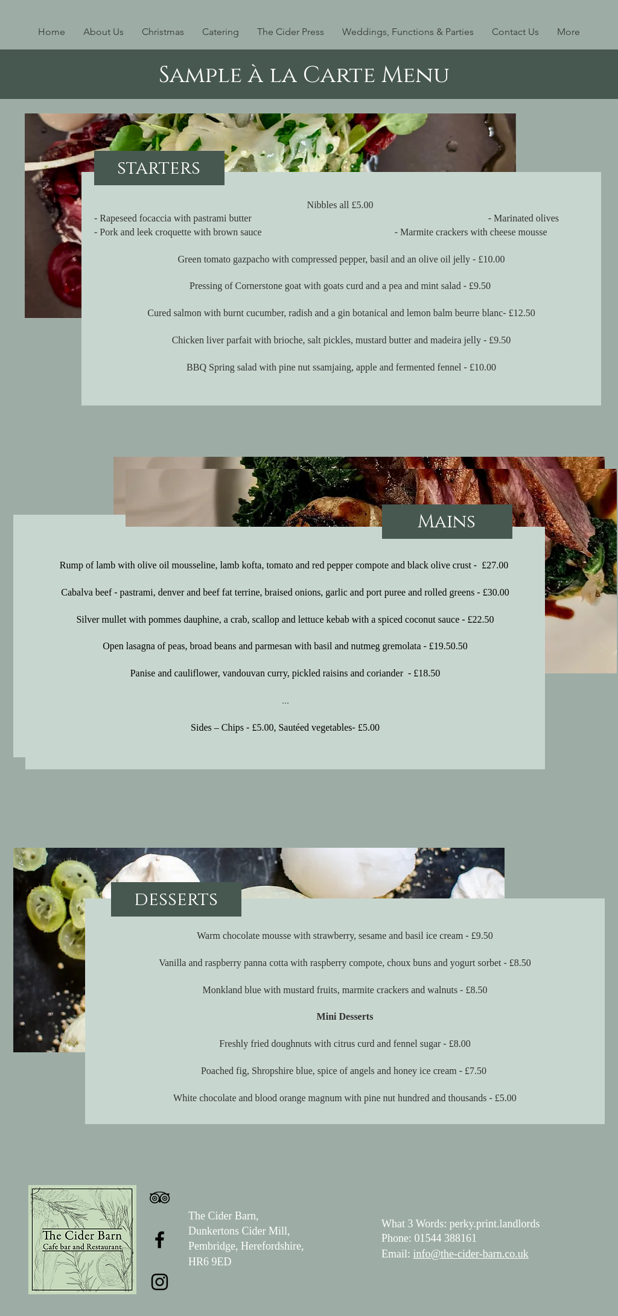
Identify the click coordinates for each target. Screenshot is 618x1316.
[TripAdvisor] (159, 1197)
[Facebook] (159, 1240)
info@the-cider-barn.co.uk (471, 1254)
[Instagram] (159, 1282)
